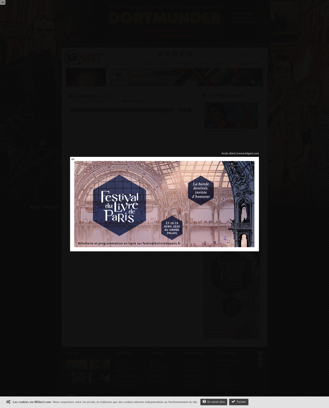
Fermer (238, 402)
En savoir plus (214, 402)
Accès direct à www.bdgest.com (240, 153)
